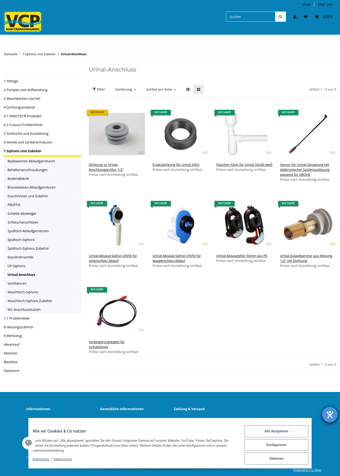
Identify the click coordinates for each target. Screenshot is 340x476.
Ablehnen (273, 459)
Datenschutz (113, 419)
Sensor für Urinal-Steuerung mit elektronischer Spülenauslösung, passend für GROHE (305, 169)
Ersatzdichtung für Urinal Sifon (176, 164)
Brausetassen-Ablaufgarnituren (32, 187)
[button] (295, 16)
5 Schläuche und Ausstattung (26, 133)
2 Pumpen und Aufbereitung (25, 90)
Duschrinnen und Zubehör (28, 196)
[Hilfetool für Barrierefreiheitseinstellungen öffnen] (330, 414)
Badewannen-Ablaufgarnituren (31, 161)
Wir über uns (40, 419)
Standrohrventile (20, 257)
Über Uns (325, 4)
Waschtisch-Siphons (23, 292)
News (306, 4)
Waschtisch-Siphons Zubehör (30, 301)
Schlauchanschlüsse (23, 222)
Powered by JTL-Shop (307, 470)
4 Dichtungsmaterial (19, 107)
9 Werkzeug (13, 335)
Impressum (44, 461)
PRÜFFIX (14, 204)
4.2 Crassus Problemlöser (23, 124)
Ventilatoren (17, 283)
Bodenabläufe (18, 178)
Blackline (10, 362)
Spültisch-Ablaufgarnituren (28, 231)
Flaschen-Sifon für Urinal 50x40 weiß (244, 164)
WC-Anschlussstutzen (24, 309)
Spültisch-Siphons (21, 239)
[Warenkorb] (323, 16)
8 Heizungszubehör (19, 327)
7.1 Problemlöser (17, 318)
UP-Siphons (16, 266)
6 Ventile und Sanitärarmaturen (28, 142)
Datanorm (11, 370)
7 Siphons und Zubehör (23, 151)
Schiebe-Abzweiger (22, 213)
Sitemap (184, 419)
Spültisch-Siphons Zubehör (28, 248)
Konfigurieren (273, 447)
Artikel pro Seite (159, 89)
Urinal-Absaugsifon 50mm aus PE (241, 255)
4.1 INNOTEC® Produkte (22, 116)
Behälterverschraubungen (28, 170)
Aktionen (10, 353)
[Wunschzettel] (305, 16)
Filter (99, 89)
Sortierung (123, 89)
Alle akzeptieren (273, 435)
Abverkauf (11, 344)
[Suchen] (250, 17)
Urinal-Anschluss (21, 274)
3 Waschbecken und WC (22, 98)
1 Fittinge (11, 81)
